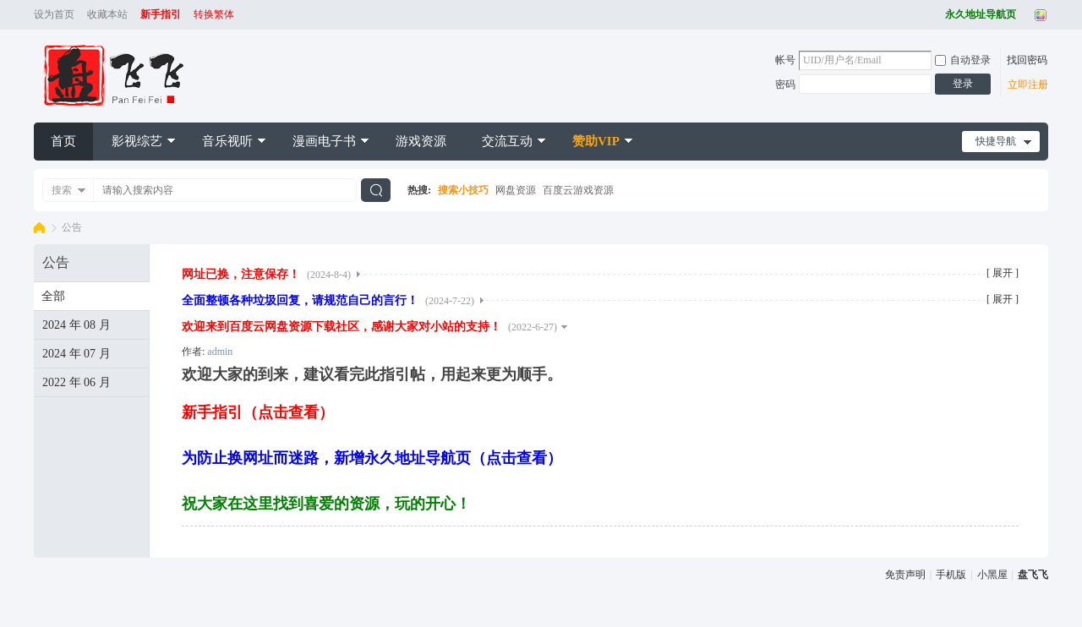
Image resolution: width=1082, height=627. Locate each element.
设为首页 (54, 14)
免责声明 (905, 575)
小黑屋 (992, 575)
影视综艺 (137, 141)
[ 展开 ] (1002, 273)
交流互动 (507, 141)
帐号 (785, 60)
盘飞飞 (39, 227)
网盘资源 (515, 190)
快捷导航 (995, 141)
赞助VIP (596, 141)
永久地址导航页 (980, 14)
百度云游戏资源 (578, 190)
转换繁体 (214, 14)
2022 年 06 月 (76, 382)
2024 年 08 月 (76, 325)
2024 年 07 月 (76, 353)
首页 (63, 141)
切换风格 (1038, 15)
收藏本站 (107, 14)
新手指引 (160, 14)
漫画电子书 (324, 141)
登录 (963, 84)
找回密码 (1027, 60)
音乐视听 (227, 141)
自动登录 (963, 60)
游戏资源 (421, 141)
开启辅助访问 (941, 15)
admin (219, 351)
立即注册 (1028, 84)
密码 (785, 84)
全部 (53, 296)
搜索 (62, 190)
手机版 (951, 575)
